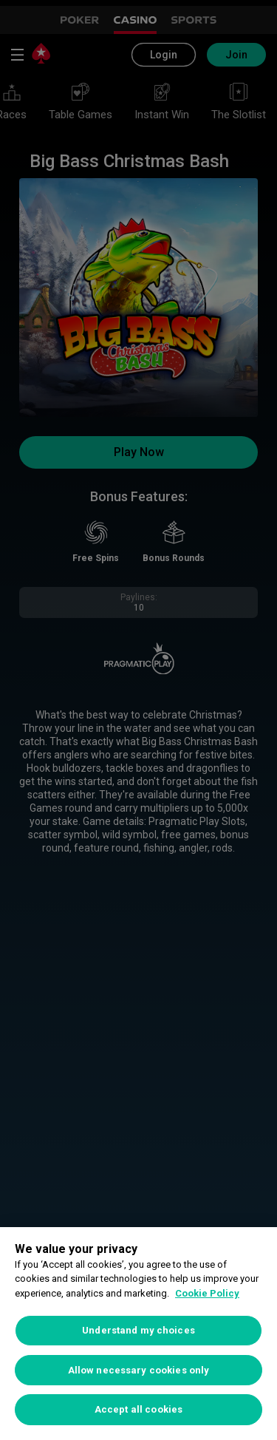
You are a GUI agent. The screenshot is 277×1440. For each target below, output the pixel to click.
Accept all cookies (138, 1409)
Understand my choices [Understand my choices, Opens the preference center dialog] (138, 1330)
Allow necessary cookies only (139, 1370)
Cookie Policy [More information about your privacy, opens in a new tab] (207, 1293)
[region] (138, 1333)
